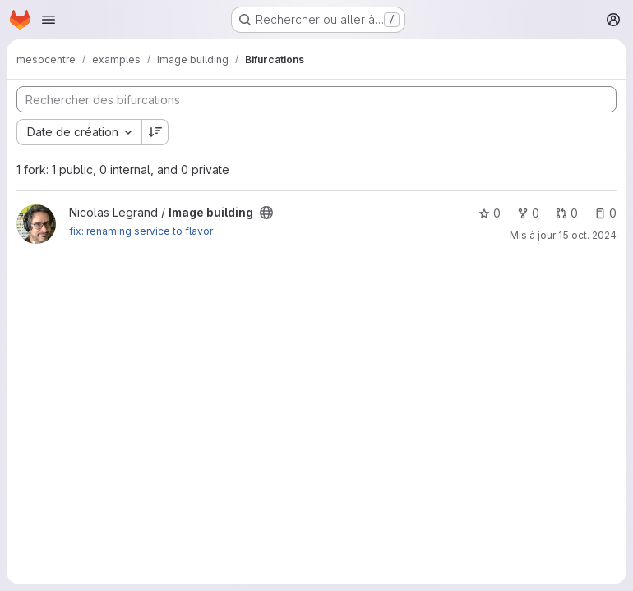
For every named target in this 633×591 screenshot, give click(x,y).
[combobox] (78, 132)
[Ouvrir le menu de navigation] (48, 20)
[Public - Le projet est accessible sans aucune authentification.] (266, 212)
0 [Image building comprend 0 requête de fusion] (567, 213)
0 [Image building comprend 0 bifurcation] (528, 213)
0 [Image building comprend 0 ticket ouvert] (605, 213)
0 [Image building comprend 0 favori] (489, 213)
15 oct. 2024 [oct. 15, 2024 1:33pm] (587, 235)
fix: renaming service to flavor (141, 231)
